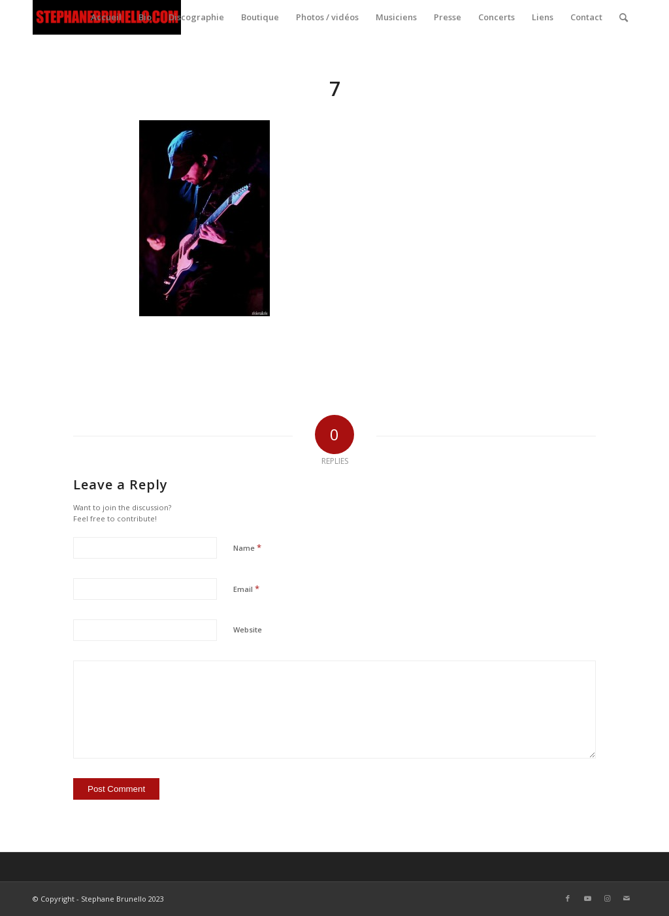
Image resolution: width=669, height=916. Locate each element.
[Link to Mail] (626, 898)
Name (247, 547)
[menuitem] (106, 17)
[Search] (623, 17)
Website (247, 629)
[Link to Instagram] (607, 898)
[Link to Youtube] (587, 898)
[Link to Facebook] (568, 898)
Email (246, 589)
